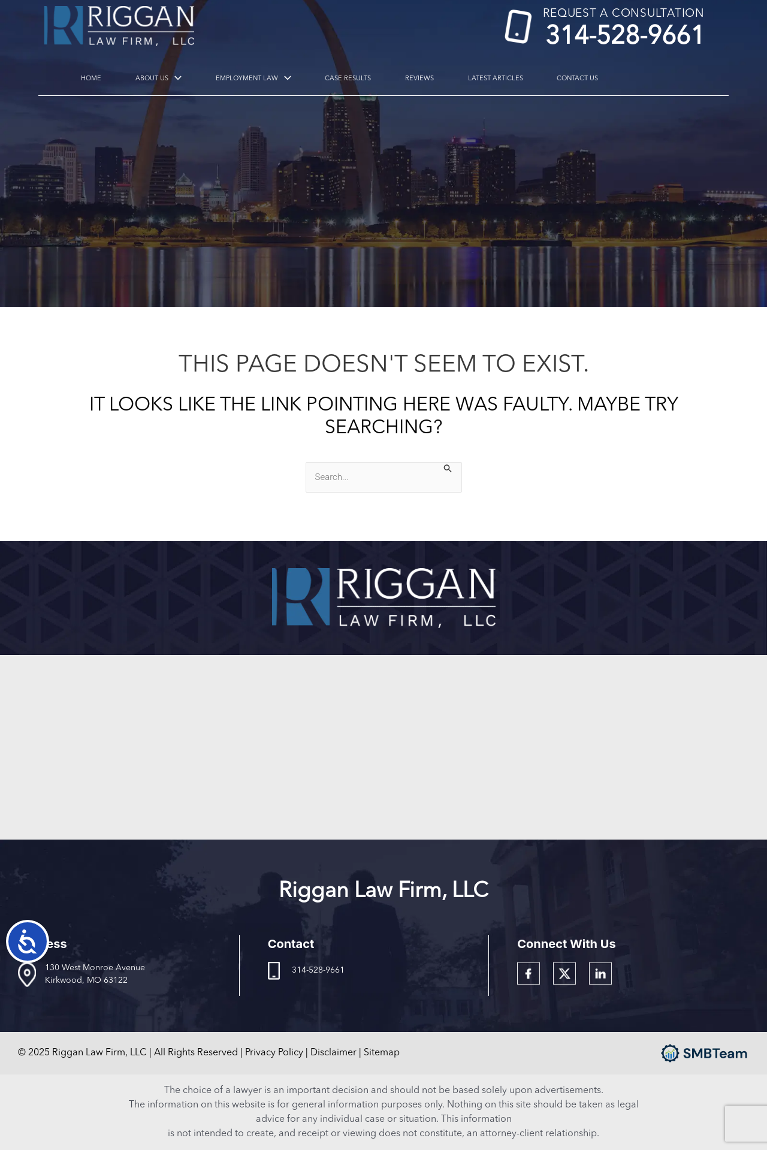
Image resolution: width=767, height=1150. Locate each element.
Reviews (375, 79)
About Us (163, 79)
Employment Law (241, 79)
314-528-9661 (625, 36)
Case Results (320, 79)
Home (111, 79)
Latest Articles (435, 79)
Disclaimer (333, 1053)
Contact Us (502, 79)
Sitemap (382, 1053)
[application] (179, 79)
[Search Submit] (448, 468)
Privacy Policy (274, 1053)
